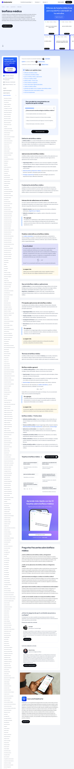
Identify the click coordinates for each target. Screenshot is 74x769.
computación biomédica (7, 284)
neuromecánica (6, 564)
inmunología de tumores (7, 454)
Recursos (45, 2)
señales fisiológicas (7, 683)
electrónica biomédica (7, 353)
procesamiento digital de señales (9, 600)
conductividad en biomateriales (8, 290)
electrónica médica (7, 355)
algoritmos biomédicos (7, 122)
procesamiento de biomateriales (9, 594)
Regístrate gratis (59, 17)
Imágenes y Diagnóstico (7, 104)
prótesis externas (6, 619)
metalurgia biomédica (7, 499)
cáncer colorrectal (6, 296)
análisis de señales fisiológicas (8, 153)
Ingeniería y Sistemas (7, 106)
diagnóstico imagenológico (8, 309)
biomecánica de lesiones (7, 223)
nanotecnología (53, 426)
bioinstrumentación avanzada (8, 179)
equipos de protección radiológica (9, 371)
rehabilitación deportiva (7, 655)
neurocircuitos (6, 550)
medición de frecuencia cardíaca (8, 497)
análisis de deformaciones (8, 142)
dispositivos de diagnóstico (8, 333)
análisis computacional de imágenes (9, 136)
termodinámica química (7, 752)
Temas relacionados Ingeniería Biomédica (33, 84)
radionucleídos (6, 639)
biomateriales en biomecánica (8, 195)
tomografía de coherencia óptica (9, 758)
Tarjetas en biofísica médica (30, 86)
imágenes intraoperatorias (8, 424)
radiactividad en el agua (7, 627)
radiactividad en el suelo (7, 631)
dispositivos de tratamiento (8, 337)
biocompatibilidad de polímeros (9, 159)
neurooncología (6, 566)
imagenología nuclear (7, 402)
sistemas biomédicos (7, 700)
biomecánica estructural (7, 250)
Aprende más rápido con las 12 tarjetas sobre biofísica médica (37, 88)
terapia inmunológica (7, 740)
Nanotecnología (26, 382)
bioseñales (5, 270)
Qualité (23, 61)
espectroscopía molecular (8, 373)
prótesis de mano (6, 615)
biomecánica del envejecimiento (9, 236)
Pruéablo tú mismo (7, 26)
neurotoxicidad (6, 576)
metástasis (5, 501)
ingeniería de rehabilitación (8, 442)
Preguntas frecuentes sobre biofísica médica (34, 90)
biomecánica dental (7, 246)
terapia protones (6, 742)
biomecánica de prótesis (7, 225)
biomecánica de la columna (8, 215)
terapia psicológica (7, 744)
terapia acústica (6, 730)
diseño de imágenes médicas (8, 325)
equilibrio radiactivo (7, 367)
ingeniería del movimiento (8, 446)
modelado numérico (7, 523)
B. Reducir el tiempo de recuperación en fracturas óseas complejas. (38, 117)
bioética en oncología (7, 272)
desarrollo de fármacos (7, 305)
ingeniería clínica (6, 436)
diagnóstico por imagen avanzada (9, 313)
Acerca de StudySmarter (29, 92)
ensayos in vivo (6, 361)
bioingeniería (6, 173)
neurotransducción (7, 578)
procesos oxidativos (7, 604)
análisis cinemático (7, 134)
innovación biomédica (7, 456)
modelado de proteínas (7, 513)
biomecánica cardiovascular (8, 203)
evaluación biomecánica (7, 382)
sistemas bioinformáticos (7, 698)
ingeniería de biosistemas (8, 438)
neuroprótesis (6, 570)
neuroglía (5, 556)
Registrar (69, 2)
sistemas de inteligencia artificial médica (10, 708)
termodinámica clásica (7, 750)
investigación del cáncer (7, 471)
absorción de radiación (7, 116)
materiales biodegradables (8, 481)
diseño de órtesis (6, 331)
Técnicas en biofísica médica (30, 78)
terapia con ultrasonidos (7, 734)
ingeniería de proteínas (7, 440)
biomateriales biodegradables (8, 191)
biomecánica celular (7, 205)
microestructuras (6, 505)
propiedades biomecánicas (8, 606)
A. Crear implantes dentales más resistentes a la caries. (36, 114)
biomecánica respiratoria (7, 258)
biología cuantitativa (7, 181)
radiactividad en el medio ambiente (9, 629)
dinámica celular (6, 317)
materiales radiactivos (7, 487)
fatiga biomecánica (7, 388)
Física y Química (6, 102)
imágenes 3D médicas (7, 408)
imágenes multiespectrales (8, 426)
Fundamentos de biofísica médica (31, 74)
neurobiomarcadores (7, 542)
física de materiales (7, 394)
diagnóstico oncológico (7, 311)
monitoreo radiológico (7, 531)
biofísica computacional (7, 167)
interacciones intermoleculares (8, 461)
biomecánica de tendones (8, 232)
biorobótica (6, 266)
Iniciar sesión (61, 2)
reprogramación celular (7, 665)
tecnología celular (6, 716)
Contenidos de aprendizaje (27, 2)
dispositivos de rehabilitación (8, 335)
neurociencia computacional (8, 546)
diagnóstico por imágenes (8, 315)
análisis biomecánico (7, 132)
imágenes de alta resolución (8, 414)
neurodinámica (6, 554)
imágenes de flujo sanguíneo (8, 416)
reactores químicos (7, 645)
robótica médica (6, 673)
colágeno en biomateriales (8, 282)
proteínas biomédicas (7, 608)
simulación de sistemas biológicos (9, 692)
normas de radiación (7, 582)
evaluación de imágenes (7, 386)
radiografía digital (6, 637)
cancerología (6, 278)
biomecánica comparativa (8, 207)
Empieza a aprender (51, 457)
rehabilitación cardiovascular (8, 653)
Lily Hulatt (47, 59)
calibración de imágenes (7, 276)
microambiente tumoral (7, 503)
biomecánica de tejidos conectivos (9, 230)
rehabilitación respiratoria (8, 661)
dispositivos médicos (7, 339)
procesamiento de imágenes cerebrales (9, 596)
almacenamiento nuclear (7, 124)
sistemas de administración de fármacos (10, 704)
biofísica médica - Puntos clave (31, 80)
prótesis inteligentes (7, 621)
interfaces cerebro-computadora (9, 463)
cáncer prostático (6, 298)
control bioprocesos (7, 292)
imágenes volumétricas (7, 430)
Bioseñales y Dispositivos (7, 100)
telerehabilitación (6, 722)
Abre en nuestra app (40, 131)
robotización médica (7, 671)
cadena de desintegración (8, 274)
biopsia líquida (6, 262)
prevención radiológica (7, 590)
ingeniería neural (6, 448)
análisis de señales (6, 151)
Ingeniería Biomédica (7, 95)
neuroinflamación (6, 558)
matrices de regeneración (7, 489)
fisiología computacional (7, 392)
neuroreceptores (6, 572)
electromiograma (6, 351)
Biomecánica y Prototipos (8, 98)
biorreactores (6, 268)
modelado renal (6, 525)
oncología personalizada (7, 584)
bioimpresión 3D (6, 171)
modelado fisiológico (7, 519)
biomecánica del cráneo (7, 234)
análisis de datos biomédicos (8, 140)
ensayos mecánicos (7, 363)
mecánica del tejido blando (8, 493)
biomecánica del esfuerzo (8, 240)
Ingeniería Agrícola (6, 93)
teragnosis (5, 726)
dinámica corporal (6, 319)
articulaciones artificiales (7, 155)
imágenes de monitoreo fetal (8, 418)
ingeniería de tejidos (7, 444)
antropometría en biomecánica (8, 130)
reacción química (6, 643)
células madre (6, 300)
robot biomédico (6, 669)
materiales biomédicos (7, 483)
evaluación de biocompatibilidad (9, 384)
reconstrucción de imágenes (8, 647)
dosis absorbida (6, 341)
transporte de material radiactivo (9, 760)
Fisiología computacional (28, 174)
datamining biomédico (7, 302)
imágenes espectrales (7, 422)
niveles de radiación (7, 580)
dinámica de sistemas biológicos (8, 321)
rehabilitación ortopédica (8, 659)
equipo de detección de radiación (9, 369)
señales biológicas (6, 681)
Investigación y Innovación (8, 108)
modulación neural (7, 529)
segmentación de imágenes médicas (9, 677)
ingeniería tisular (6, 452)
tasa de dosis (6, 714)
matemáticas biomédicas (7, 475)
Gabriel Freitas (41, 61)
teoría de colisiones (7, 724)
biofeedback (6, 163)
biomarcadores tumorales (8, 189)
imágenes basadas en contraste (8, 410)
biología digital (6, 185)
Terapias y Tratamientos (7, 114)
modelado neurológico (7, 521)
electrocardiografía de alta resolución (9, 347)
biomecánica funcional (7, 252)
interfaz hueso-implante (7, 467)
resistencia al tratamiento (7, 667)
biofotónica (6, 165)
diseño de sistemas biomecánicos (9, 329)
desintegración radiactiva (7, 307)
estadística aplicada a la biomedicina (9, 375)
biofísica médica (6, 169)
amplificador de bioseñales (8, 128)
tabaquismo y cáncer (7, 712)
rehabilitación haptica (7, 657)
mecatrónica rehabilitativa (8, 491)
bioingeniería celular (7, 175)
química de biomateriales (7, 625)
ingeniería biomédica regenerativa (9, 432)
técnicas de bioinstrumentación (8, 764)
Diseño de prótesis (27, 170)
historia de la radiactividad (8, 400)
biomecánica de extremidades (8, 211)
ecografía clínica (6, 343)
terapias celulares (6, 746)
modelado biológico (7, 507)
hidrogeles (5, 398)
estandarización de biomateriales (9, 379)
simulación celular (6, 687)
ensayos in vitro (6, 359)
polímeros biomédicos (7, 588)
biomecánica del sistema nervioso (9, 244)
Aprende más (26, 721)
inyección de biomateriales (8, 473)
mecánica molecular (7, 495)
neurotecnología (6, 574)
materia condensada (7, 477)
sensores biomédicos (7, 679)
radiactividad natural (7, 633)
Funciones (38, 2)
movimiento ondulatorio (7, 533)
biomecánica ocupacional (8, 254)
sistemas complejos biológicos (8, 702)
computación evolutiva (7, 286)
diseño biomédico (6, 323)
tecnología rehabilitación (7, 718)
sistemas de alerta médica (8, 706)
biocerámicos (6, 157)
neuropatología (6, 568)
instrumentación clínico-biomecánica (9, 459)
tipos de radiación (6, 756)
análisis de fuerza (6, 144)
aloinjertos (5, 126)
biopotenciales (6, 260)
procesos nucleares (7, 602)
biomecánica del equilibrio (8, 238)
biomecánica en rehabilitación (8, 248)
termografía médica (7, 754)
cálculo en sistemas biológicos (8, 294)
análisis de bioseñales (7, 138)
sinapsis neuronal (6, 694)
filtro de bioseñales (7, 390)
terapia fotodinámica (7, 736)
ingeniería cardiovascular (7, 434)
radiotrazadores (6, 641)
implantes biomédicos (7, 406)
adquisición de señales (7, 118)
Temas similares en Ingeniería (30, 82)
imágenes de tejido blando (8, 420)
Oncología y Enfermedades (8, 110)
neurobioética (6, 544)
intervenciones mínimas (7, 469)
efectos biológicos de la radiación (9, 345)
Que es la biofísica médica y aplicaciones (33, 76)
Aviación (4, 88)
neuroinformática (6, 560)
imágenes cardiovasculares (8, 412)
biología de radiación (7, 183)
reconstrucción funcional (7, 649)
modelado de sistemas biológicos (9, 515)
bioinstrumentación (7, 177)
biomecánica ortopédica (7, 256)
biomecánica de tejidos (7, 228)
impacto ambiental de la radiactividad (9, 404)
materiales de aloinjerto (7, 485)
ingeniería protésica (7, 450)
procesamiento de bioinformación (9, 592)
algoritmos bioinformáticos (8, 120)
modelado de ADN (6, 511)
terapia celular (6, 732)
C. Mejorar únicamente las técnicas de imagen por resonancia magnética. (39, 120)
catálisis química (6, 280)
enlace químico (6, 357)
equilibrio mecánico (7, 365)
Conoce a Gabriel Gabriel (29, 665)
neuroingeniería (6, 562)
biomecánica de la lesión (7, 217)
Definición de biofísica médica (30, 72)
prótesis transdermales (7, 623)
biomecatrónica (6, 199)
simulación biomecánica (7, 685)
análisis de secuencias (7, 148)
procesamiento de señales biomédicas (9, 598)
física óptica (6, 396)
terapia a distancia (6, 728)
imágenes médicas (6, 428)
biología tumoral (6, 187)
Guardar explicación (10, 69)
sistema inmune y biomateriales (8, 696)
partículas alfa (6, 586)
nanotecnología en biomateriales (9, 538)
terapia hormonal (6, 738)
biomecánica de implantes (8, 213)
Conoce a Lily (27, 639)
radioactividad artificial (7, 635)
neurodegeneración (7, 552)
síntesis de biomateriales (7, 710)
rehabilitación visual (7, 663)
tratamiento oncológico (7, 762)
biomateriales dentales (7, 193)
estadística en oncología (7, 377)
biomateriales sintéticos (7, 197)
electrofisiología (6, 349)
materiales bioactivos (7, 479)
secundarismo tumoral (7, 675)
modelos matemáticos (28, 236)
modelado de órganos (7, 517)
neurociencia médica (7, 548)
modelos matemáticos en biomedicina (9, 527)
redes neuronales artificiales (8, 651)
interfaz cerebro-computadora (8, 465)
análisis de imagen (6, 146)
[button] (3, 46)
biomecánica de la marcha (8, 219)
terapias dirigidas (6, 748)
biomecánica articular (7, 201)
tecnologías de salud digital (8, 720)
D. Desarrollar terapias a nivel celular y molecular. (35, 124)
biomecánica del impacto (7, 242)
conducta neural (6, 288)
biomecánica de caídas (7, 209)
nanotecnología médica (7, 540)
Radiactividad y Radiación (8, 112)
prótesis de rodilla (6, 617)
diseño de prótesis (6, 327)
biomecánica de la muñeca (8, 221)
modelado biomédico (7, 509)
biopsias (5, 264)
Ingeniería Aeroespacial (7, 90)
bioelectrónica (6, 161)
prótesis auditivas (6, 610)
